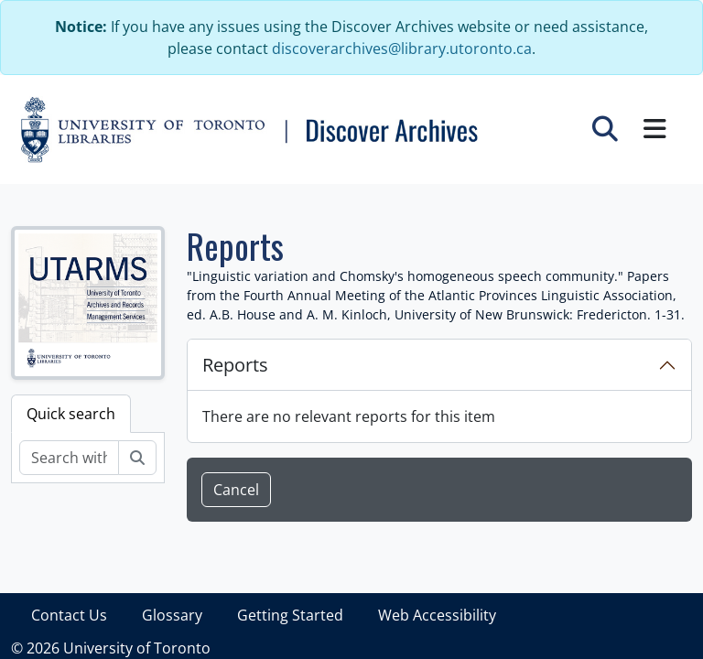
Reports (235, 364)
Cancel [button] (236, 490)
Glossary (172, 615)
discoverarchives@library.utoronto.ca (402, 48)
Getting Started (290, 615)
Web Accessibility (437, 615)
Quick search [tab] (71, 414)
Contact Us (69, 615)
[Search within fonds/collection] (69, 457)
